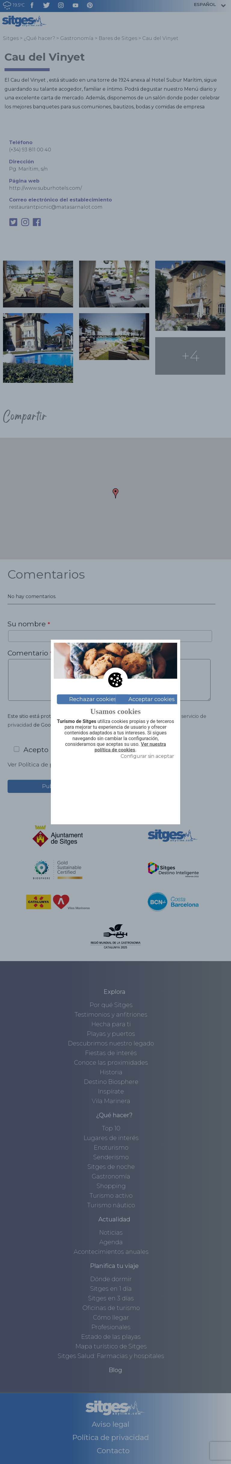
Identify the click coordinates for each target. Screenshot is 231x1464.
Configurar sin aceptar (147, 756)
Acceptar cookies (151, 699)
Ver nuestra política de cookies (130, 747)
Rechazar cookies (93, 699)
